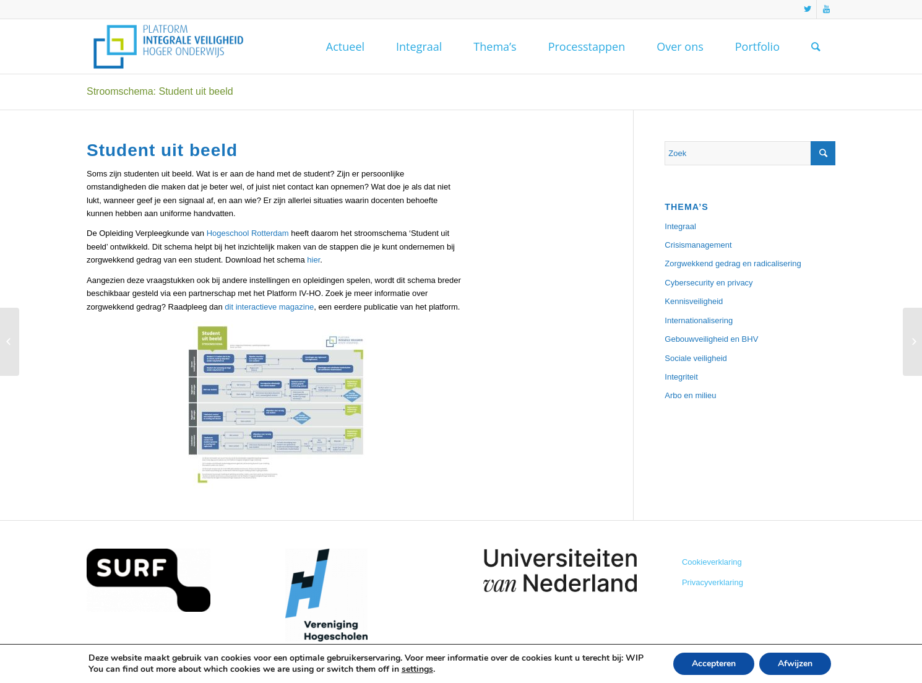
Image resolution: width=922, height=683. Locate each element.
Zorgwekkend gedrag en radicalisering (733, 263)
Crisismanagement (698, 245)
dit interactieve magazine (269, 306)
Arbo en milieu (690, 395)
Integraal (680, 226)
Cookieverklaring (712, 562)
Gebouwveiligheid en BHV (711, 339)
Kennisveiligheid (694, 301)
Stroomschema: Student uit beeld (160, 91)
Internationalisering (699, 320)
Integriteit (681, 376)
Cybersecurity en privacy (708, 282)
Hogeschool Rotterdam (248, 233)
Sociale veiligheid (695, 358)
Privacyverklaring (712, 582)
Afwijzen (795, 663)
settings (417, 669)
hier (313, 259)
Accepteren (714, 663)
